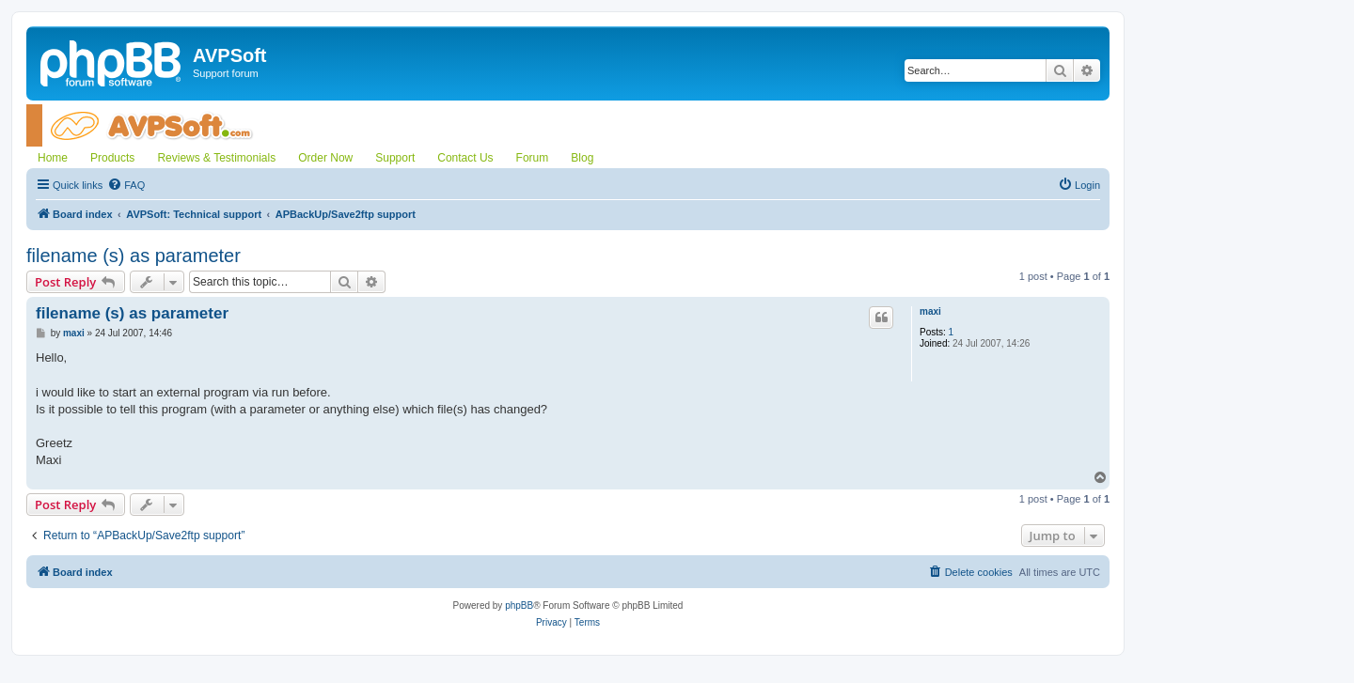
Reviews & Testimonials (216, 157)
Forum (532, 157)
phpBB (519, 605)
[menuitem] (126, 185)
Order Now (325, 157)
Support (395, 157)
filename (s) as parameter (133, 255)
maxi (930, 311)
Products (112, 157)
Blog (582, 157)
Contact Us (465, 157)
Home (53, 157)
